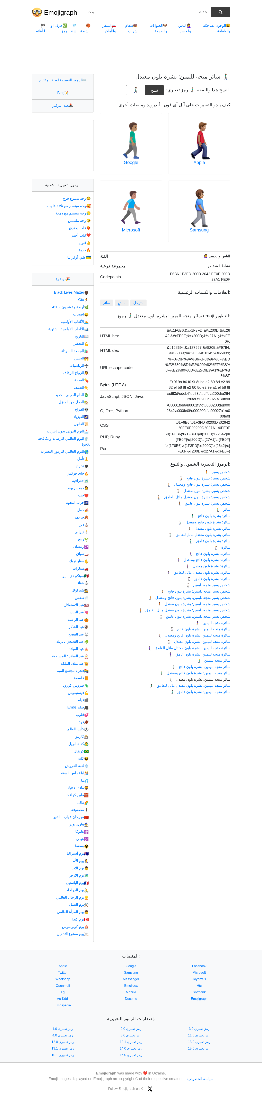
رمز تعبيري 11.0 (199, 1035)
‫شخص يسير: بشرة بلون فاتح (204, 478)
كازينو (82, 736)
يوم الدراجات (76, 890)
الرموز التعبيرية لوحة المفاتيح (62, 80)
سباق (82, 554)
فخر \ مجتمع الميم (72, 671)
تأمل (83, 459)
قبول (85, 243)
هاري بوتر (79, 824)
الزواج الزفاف (76, 373)
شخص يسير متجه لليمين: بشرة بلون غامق (194, 616)
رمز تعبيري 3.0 (199, 1029)
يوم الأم (81, 861)
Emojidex (131, 985)
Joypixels (199, 979)
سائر (106, 303)
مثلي (83, 802)
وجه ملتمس (79, 221)
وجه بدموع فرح (77, 198)
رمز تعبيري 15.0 (199, 1048)
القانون (81, 424)
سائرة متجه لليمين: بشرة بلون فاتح (200, 629)
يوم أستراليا (78, 853)
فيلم (83, 700)
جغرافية (80, 481)
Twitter (63, 972)
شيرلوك (80, 590)
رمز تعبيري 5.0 (131, 1035)
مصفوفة (80, 810)
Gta (83, 300)
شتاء (83, 583)
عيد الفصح (78, 634)
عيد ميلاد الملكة (75, 663)
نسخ (154, 88)
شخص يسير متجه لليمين (208, 585)
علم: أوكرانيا (79, 257)
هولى (82, 839)
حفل (83, 510)
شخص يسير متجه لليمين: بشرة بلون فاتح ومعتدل (189, 598)
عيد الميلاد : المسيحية (70, 656)
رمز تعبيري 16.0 (131, 1055)
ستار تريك (79, 561)
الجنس (81, 358)
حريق (84, 250)
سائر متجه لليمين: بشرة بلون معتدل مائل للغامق (189, 686)
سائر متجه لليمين (213, 660)
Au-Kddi (63, 998)
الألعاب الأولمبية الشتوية (68, 329)
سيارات (81, 568)
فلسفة (81, 678)
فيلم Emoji (78, 707)
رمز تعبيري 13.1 (63, 1048)
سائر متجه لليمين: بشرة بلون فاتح (201, 667)
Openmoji (63, 985)
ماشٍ (121, 303)
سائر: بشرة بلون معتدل (208, 529)
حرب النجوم (77, 503)
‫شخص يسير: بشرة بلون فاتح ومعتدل (198, 484)
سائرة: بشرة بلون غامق (208, 579)
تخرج (82, 466)
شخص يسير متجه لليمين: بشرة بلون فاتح (195, 591)
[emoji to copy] (135, 90)
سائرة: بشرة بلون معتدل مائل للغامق (198, 572)
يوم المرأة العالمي (73, 912)
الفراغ (82, 409)
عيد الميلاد (79, 649)
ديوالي (82, 532)
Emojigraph (60, 12)
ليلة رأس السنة (75, 773)
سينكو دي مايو (76, 576)
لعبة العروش (77, 766)
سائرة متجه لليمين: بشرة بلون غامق (199, 654)
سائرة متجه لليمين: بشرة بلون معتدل (198, 642)
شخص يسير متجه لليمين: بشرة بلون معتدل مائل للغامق (184, 610)
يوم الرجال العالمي (72, 897)
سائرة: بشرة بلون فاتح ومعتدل (203, 560)
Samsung (199, 229)
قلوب (82, 715)
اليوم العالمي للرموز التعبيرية (65, 451)
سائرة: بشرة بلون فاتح (209, 554)
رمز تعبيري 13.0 (199, 1042)
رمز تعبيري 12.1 (131, 1042)
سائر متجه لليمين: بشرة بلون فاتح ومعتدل (194, 673)
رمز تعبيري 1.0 (62, 1029)
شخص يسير (217, 472)
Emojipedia (63, 1005)
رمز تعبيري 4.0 (62, 1035)
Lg (63, 992)
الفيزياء (81, 417)
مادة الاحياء (78, 788)
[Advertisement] (131, 56)
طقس (82, 598)
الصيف (81, 387)
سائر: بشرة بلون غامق (209, 541)
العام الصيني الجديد (72, 395)
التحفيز (81, 343)
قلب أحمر (81, 235)
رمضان (81, 547)
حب (83, 495)
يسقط (82, 846)
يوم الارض (79, 875)
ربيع (83, 539)
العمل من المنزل (74, 402)
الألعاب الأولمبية (75, 322)
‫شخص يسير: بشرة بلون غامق (203, 503)
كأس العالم (78, 729)
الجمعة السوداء (75, 351)
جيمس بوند (78, 488)
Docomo (131, 998)
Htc (199, 985)
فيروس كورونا (75, 685)
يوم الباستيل (77, 883)
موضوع (62, 279)
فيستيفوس (78, 693)
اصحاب (81, 314)
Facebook (199, 966)
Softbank (199, 992)
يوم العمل (79, 905)
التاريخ (82, 336)
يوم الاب (80, 868)
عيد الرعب (78, 619)
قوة (84, 722)
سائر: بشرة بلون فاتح (210, 516)
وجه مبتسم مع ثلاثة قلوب (69, 206)
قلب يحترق (80, 228)
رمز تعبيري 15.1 (63, 1055)
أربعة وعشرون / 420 (70, 307)
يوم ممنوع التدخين (73, 934)
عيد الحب (79, 612)
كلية (83, 758)
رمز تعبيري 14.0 (131, 1048)
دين (84, 524)
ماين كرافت (77, 795)
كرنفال (81, 751)
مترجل (138, 303)
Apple (199, 162)
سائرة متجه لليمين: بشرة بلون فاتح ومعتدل (193, 635)
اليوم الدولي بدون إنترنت (68, 431)
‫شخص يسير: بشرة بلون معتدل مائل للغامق (193, 497)
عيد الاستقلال (76, 605)
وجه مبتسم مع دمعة (73, 213)
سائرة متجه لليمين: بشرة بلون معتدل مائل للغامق (188, 648)
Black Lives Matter (71, 292)
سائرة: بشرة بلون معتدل (207, 566)
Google (131, 162)
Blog (62, 93)
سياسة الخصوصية (199, 1079)
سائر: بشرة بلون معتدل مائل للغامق (199, 535)
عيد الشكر (79, 627)
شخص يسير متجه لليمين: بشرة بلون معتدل (193, 604)
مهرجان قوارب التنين (70, 817)
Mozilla (131, 992)
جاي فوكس (78, 473)
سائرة (222, 547)
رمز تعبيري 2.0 (131, 1029)
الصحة (81, 380)
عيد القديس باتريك (72, 641)
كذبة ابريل (78, 744)
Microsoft (131, 229)
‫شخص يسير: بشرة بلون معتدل (203, 491)
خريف (82, 517)
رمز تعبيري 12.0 (63, 1042)
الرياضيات (79, 366)
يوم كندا (80, 919)
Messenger (131, 979)
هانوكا (82, 832)
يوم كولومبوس (75, 927)
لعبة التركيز (62, 105)
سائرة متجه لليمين (212, 623)
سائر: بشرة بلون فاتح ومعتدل (204, 522)
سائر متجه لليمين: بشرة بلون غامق (200, 692)
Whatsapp (62, 979)
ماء (84, 780)
